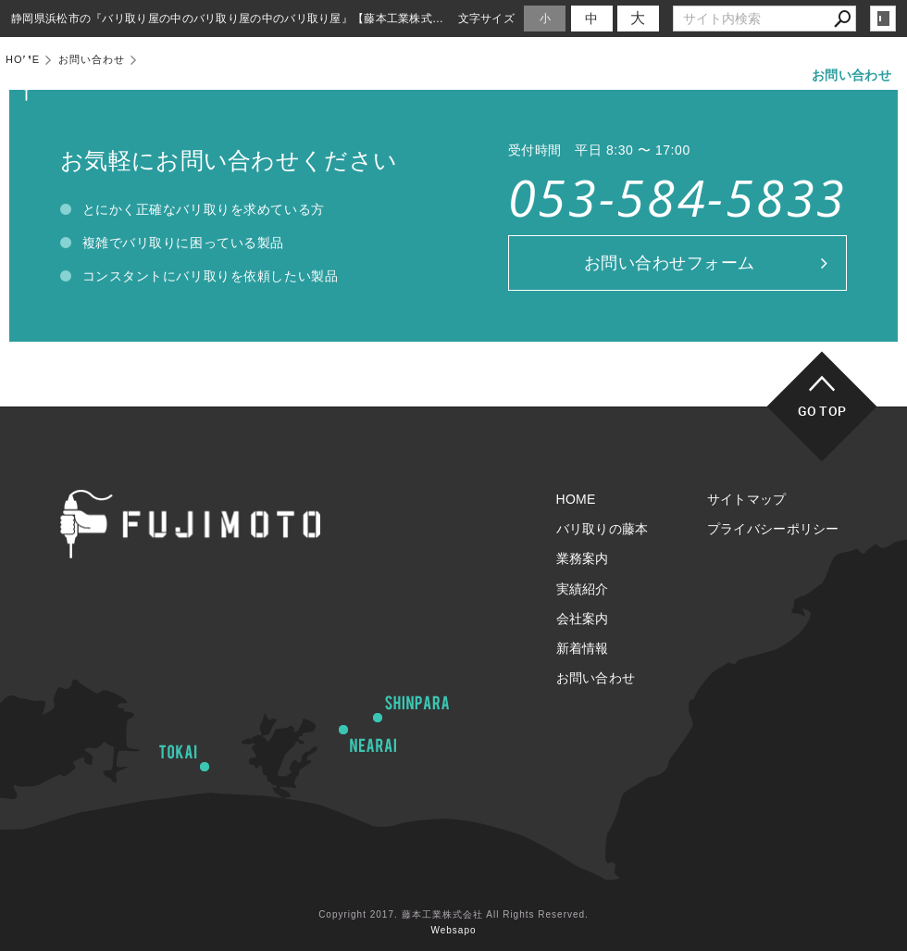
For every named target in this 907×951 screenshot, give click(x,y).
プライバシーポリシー (773, 528)
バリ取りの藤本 (396, 75)
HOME (298, 75)
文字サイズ (487, 18)
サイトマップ (747, 499)
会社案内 (669, 75)
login (883, 18)
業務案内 (500, 75)
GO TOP (822, 410)
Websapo (453, 930)
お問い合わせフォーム (669, 263)
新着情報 (753, 75)
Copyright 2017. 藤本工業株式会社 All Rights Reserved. (453, 914)
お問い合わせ (851, 75)
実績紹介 (585, 75)
